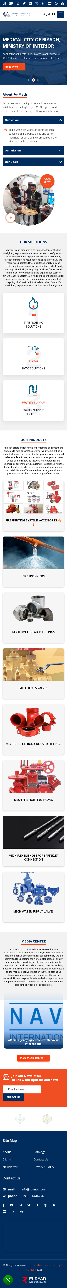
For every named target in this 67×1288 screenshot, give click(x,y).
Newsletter (10, 1167)
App (44, 1282)
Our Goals (11, 162)
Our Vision (12, 120)
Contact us (41, 1159)
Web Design (35, 1282)
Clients (7, 1159)
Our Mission (13, 150)
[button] (29, 80)
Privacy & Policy (44, 1167)
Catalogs (39, 1152)
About (7, 1152)
